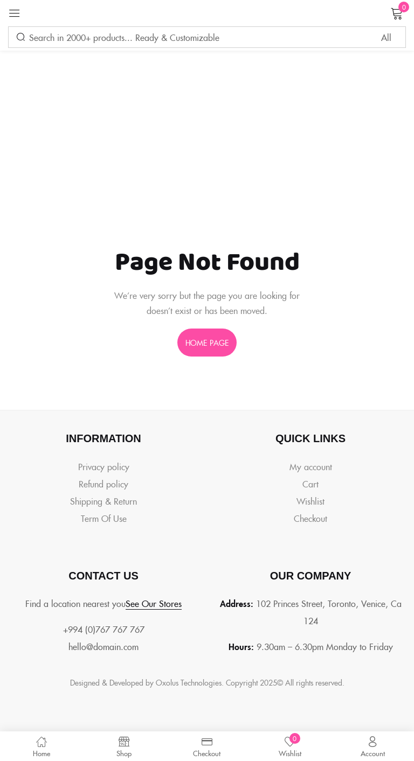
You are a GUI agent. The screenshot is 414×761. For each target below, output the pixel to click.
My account (310, 466)
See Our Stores (154, 603)
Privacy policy (103, 466)
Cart (310, 484)
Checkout (310, 518)
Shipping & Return (103, 501)
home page (207, 342)
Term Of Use (104, 518)
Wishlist (310, 501)
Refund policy (103, 484)
